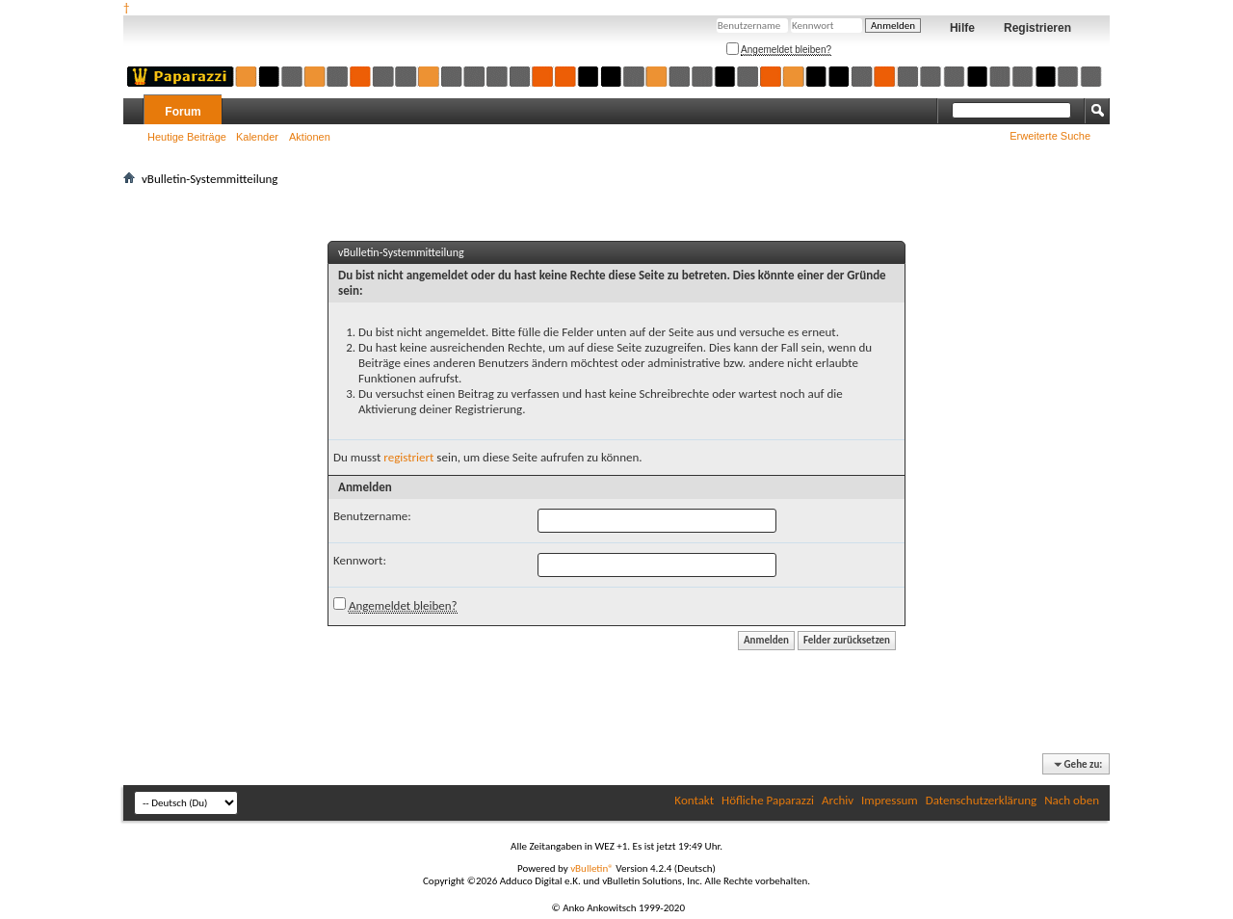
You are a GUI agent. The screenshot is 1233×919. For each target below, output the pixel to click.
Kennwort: (359, 560)
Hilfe (962, 28)
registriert (408, 457)
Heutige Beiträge (186, 137)
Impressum (889, 800)
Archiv (837, 800)
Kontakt (694, 800)
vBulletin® (592, 868)
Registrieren (1037, 28)
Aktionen (309, 137)
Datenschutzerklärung (981, 800)
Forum (182, 111)
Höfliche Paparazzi (767, 800)
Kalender (257, 137)
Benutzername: (372, 516)
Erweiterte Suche (1050, 136)
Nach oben (1071, 800)
